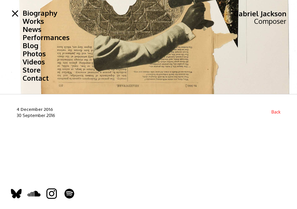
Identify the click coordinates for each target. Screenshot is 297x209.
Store (32, 70)
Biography (40, 13)
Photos (34, 54)
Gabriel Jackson (260, 13)
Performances (46, 37)
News (32, 29)
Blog (30, 46)
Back (275, 111)
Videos (34, 62)
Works (33, 21)
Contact (36, 78)
